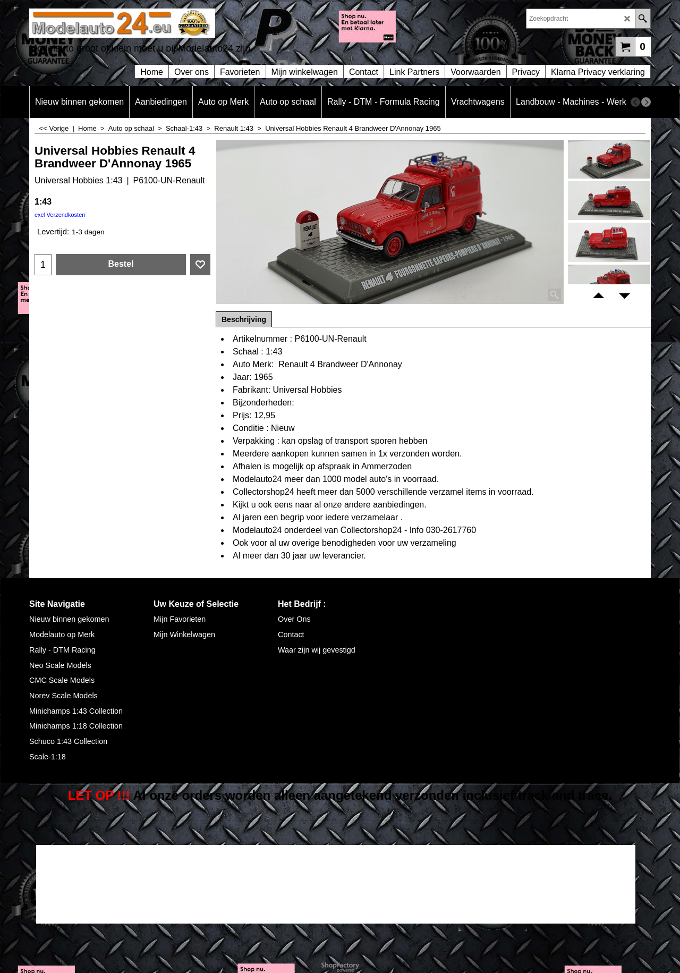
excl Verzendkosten (60, 214)
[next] (646, 102)
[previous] (635, 102)
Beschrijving (244, 319)
